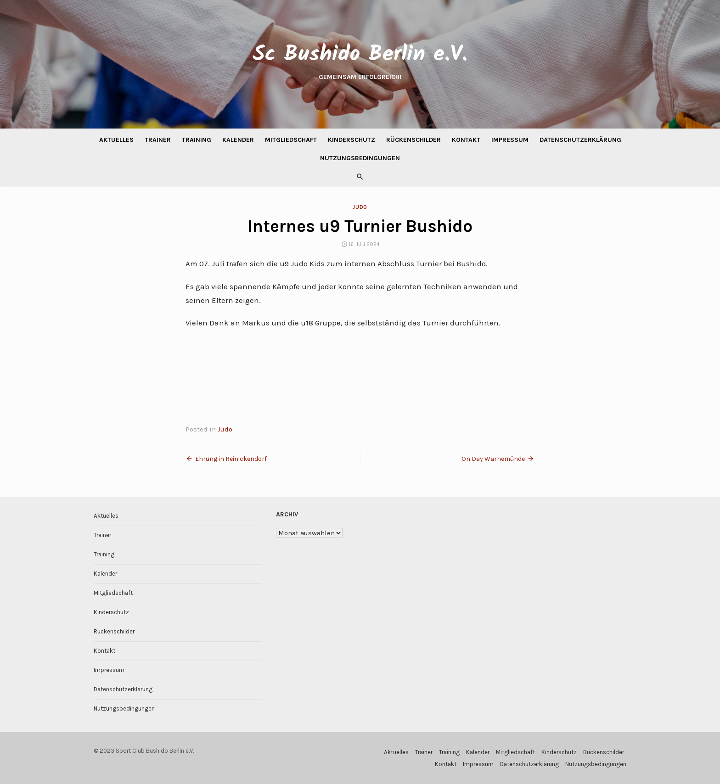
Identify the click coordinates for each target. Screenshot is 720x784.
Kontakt (466, 140)
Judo (360, 207)
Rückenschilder (413, 140)
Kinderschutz (351, 140)
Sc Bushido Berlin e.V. (360, 54)
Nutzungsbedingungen (360, 158)
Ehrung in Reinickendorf (231, 459)
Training (196, 140)
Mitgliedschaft (291, 140)
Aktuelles (116, 140)
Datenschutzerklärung (580, 140)
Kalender (238, 140)
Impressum (510, 140)
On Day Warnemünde (493, 459)
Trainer (158, 140)
